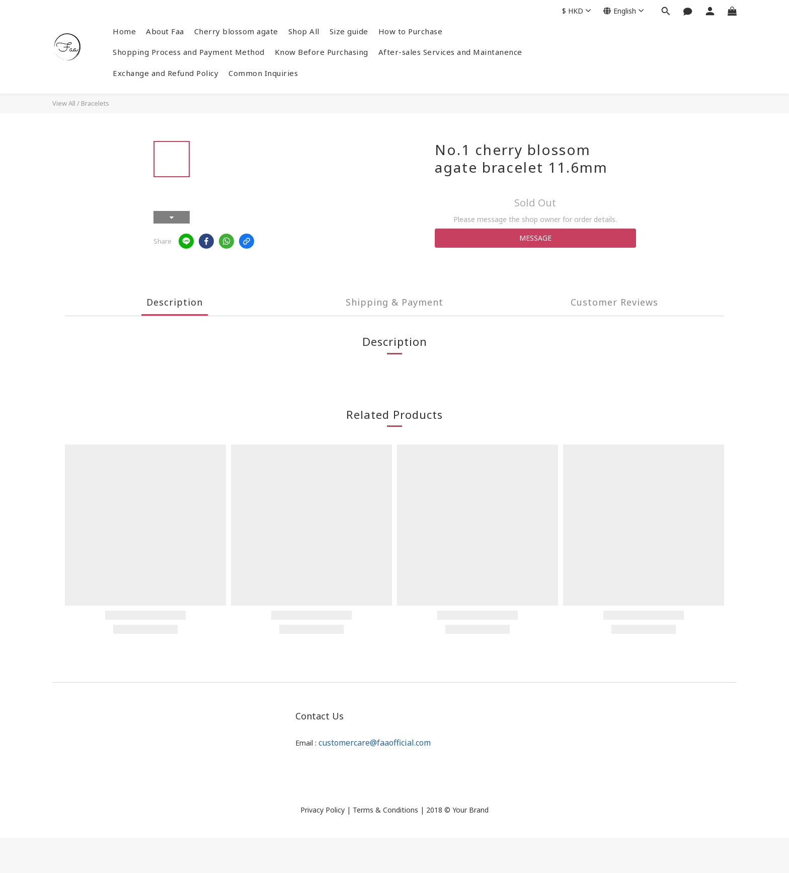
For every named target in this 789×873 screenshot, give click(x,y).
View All (63, 103)
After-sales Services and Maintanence (450, 52)
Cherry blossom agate (236, 31)
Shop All (304, 31)
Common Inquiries (263, 73)
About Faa (165, 31)
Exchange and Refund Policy (165, 73)
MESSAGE (535, 238)
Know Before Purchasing (321, 52)
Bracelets (95, 103)
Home (124, 31)
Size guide (349, 31)
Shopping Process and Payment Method (189, 52)
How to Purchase (410, 31)
